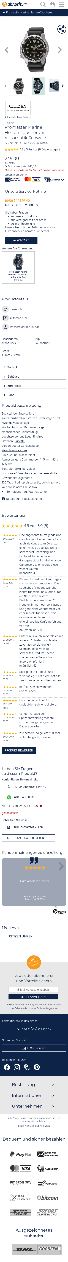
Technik (12, 367)
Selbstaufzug (29, 432)
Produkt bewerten (19, 750)
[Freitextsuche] (43, 5)
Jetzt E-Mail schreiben (25, 838)
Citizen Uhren (21, 936)
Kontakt (22, 240)
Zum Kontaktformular (24, 827)
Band (11, 395)
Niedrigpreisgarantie (27, 483)
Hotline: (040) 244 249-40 (26, 786)
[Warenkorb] (52, 5)
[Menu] (61, 5)
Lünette (20, 441)
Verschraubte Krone (14, 450)
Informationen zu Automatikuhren (26, 492)
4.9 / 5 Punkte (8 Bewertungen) (32, 149)
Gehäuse (13, 376)
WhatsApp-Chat (20, 797)
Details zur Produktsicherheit (25, 499)
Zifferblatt (14, 385)
